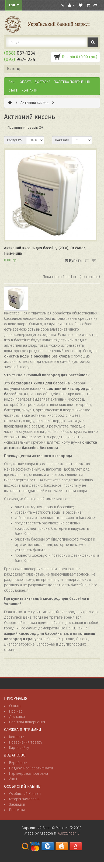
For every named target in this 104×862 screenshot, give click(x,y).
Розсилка (17, 810)
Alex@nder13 (68, 833)
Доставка (42, 82)
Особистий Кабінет (25, 793)
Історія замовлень (24, 799)
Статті (13, 90)
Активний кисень (34, 102)
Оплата (26, 82)
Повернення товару (25, 742)
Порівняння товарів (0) (25, 127)
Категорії (15, 68)
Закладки (17, 804)
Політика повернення (27, 722)
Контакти (29, 90)
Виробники (18, 763)
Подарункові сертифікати (31, 768)
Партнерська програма (28, 773)
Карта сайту (19, 747)
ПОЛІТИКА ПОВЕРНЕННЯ (72, 82)
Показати (62, 140)
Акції (12, 82)
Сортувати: (15, 140)
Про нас (15, 711)
